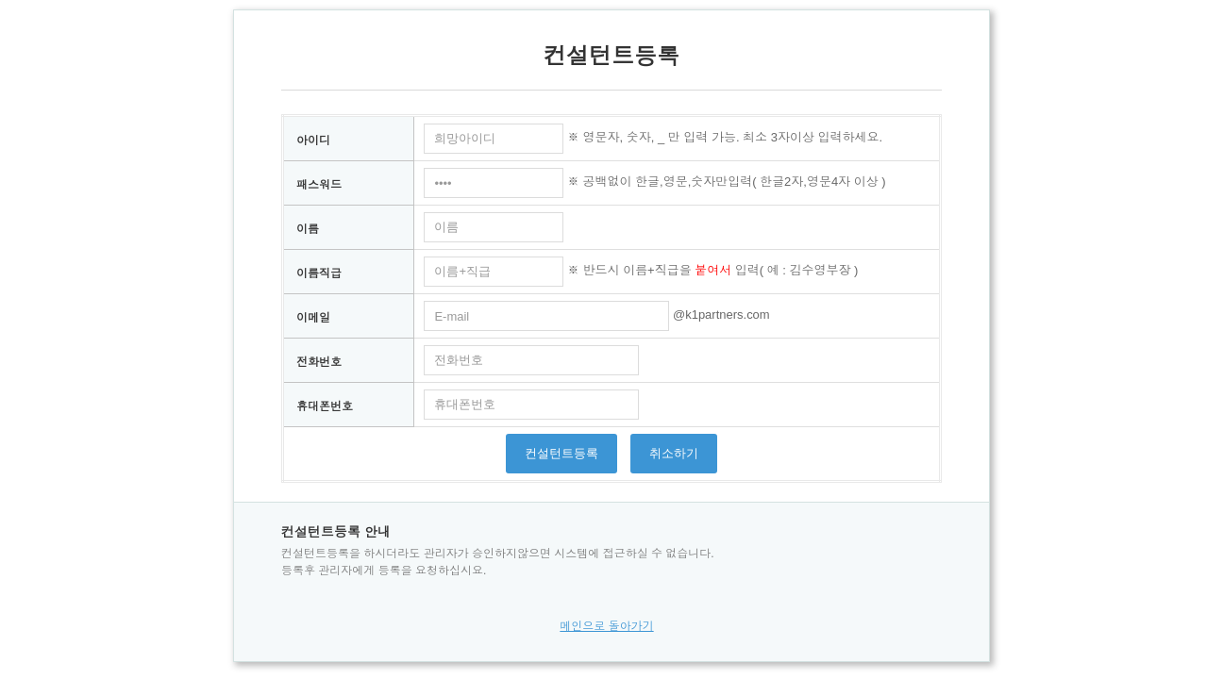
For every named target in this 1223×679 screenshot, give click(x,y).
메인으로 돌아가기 (606, 626)
